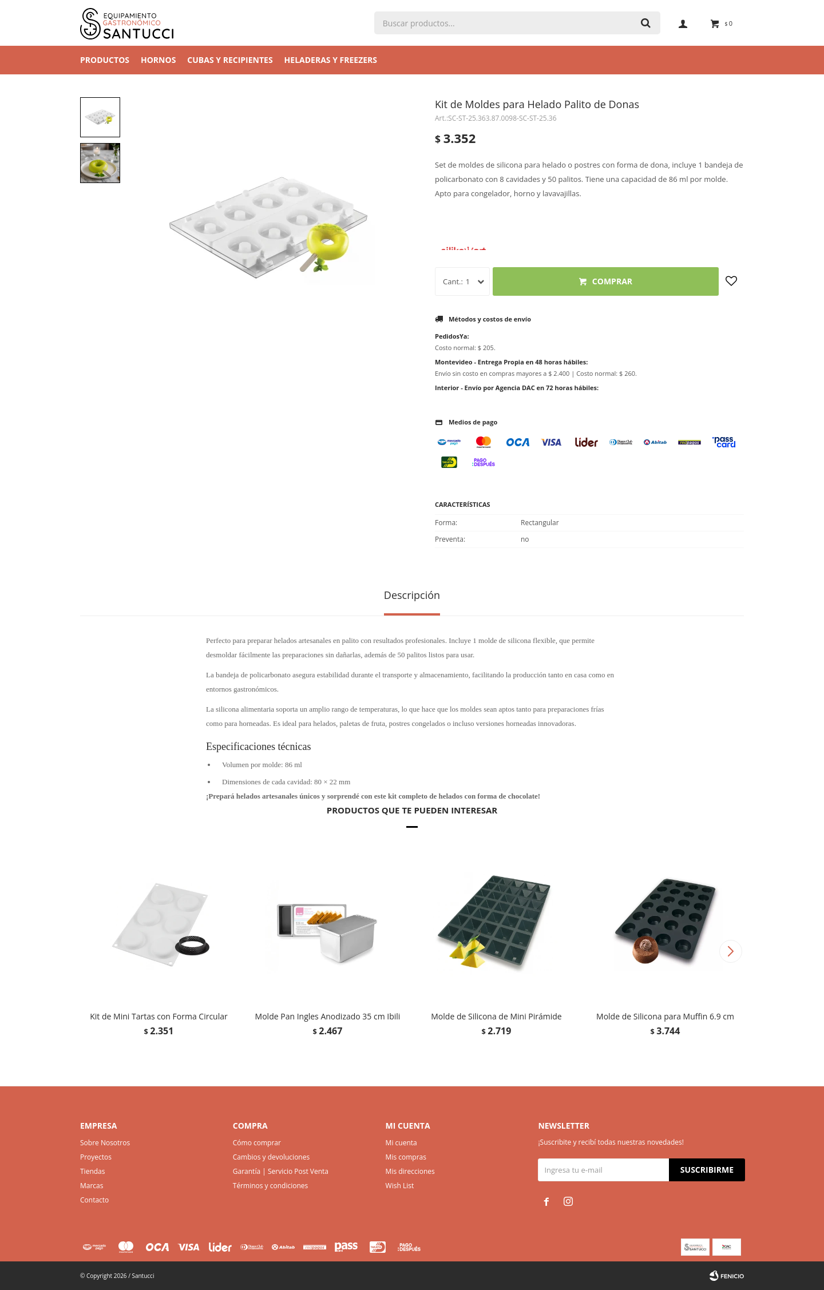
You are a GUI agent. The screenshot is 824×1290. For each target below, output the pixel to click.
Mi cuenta (401, 1143)
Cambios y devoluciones (271, 1157)
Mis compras (406, 1157)
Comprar (612, 281)
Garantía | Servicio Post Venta (280, 1171)
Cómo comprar (257, 1143)
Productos (104, 59)
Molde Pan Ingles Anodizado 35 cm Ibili (328, 1016)
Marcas (92, 1185)
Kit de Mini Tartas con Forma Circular (158, 1016)
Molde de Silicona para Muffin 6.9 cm (665, 1016)
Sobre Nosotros (105, 1143)
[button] (730, 951)
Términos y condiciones (270, 1185)
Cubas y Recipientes (229, 59)
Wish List (400, 1185)
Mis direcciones (410, 1171)
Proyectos (96, 1157)
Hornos (158, 59)
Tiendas (92, 1171)
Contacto (94, 1200)
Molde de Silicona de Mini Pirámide (496, 1016)
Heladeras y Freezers (330, 59)
